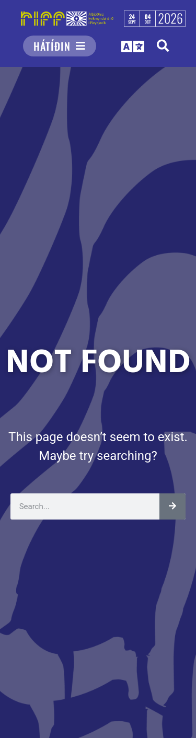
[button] (162, 45)
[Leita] (172, 506)
